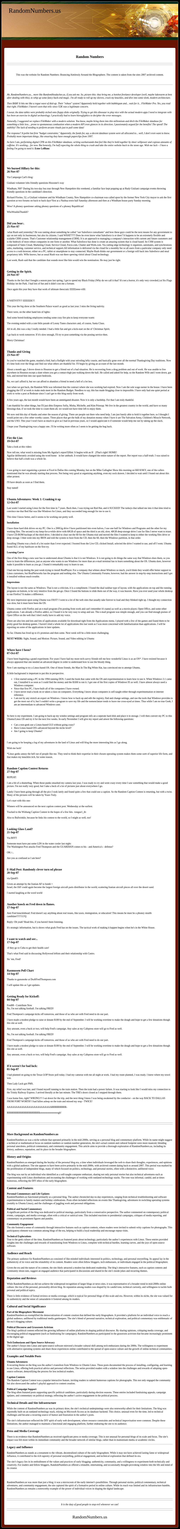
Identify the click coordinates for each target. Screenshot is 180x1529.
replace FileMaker (42, 121)
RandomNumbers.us (35, 10)
